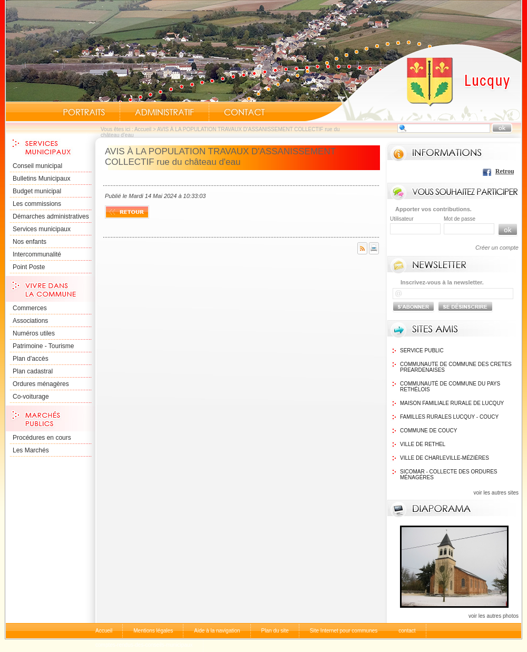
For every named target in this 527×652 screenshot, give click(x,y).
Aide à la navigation (217, 631)
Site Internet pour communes (343, 631)
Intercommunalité (37, 254)
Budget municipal (37, 191)
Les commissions (37, 204)
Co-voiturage (31, 396)
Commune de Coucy (428, 430)
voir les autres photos (494, 616)
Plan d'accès (30, 358)
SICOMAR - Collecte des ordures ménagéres (448, 474)
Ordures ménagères (41, 384)
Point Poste (29, 267)
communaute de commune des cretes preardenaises (456, 367)
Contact (244, 112)
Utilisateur (401, 219)
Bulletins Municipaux (41, 178)
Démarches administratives (51, 216)
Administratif (164, 112)
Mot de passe (459, 219)
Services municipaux (42, 229)
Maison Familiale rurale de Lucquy (452, 403)
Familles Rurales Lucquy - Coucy (449, 417)
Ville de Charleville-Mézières (444, 458)
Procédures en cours (42, 437)
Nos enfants (29, 241)
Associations (30, 320)
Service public (422, 350)
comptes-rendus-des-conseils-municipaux (144, 645)
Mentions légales (153, 631)
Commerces (30, 308)
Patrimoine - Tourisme (43, 346)
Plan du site (275, 631)
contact (406, 631)
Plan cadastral (33, 371)
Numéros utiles (34, 333)
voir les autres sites (496, 493)
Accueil (413, 82)
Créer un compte (497, 247)
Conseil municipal (37, 166)
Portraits (84, 112)
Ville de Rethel (422, 444)
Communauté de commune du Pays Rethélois (450, 386)
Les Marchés (31, 450)
